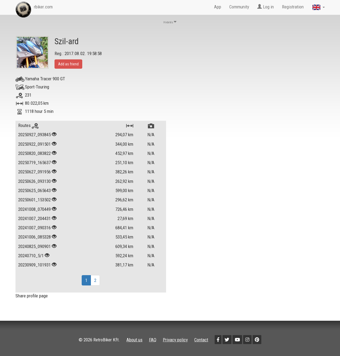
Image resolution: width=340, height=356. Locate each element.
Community (239, 6)
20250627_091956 (34, 171)
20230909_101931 (34, 265)
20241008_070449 (34, 209)
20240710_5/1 (31, 255)
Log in (265, 6)
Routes (28, 125)
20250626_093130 (34, 181)
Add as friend (68, 64)
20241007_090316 (34, 227)
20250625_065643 (34, 190)
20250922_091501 (34, 144)
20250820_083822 (34, 153)
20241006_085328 (34, 237)
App (217, 6)
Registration (293, 6)
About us (134, 339)
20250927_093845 (34, 134)
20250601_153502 (34, 199)
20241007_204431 (34, 218)
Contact (201, 339)
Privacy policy (175, 339)
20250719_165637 (34, 162)
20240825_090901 (34, 246)
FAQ (152, 339)
